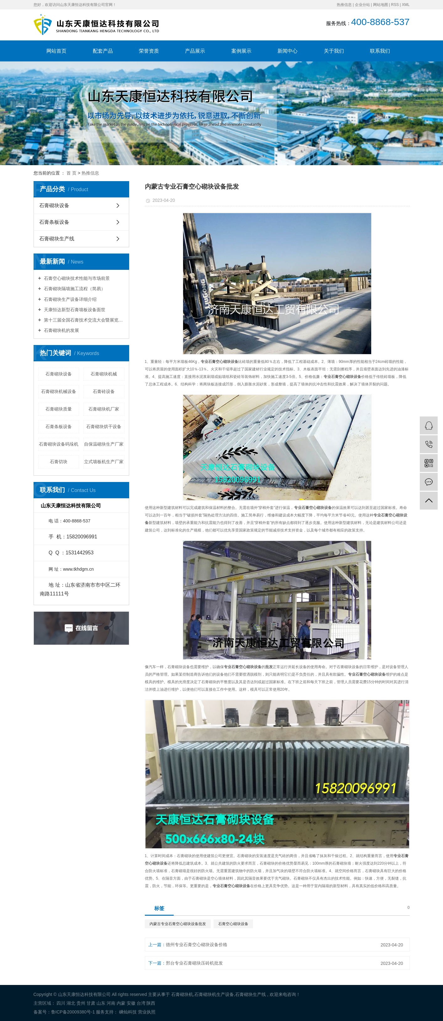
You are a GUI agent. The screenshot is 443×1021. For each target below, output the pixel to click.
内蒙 (121, 1003)
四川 (60, 1003)
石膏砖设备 (104, 391)
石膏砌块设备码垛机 (58, 444)
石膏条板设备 (54, 222)
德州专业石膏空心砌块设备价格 (196, 944)
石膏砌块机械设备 (58, 391)
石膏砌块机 (182, 994)
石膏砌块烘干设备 (103, 426)
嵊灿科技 (127, 1011)
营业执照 (147, 1011)
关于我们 (334, 51)
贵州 (80, 1003)
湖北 (70, 1003)
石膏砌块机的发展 (61, 330)
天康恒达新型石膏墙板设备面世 (74, 309)
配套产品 (103, 51)
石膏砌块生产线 (56, 238)
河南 (111, 1003)
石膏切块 (58, 461)
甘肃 (91, 1003)
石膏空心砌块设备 (233, 924)
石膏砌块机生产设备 (214, 994)
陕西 (150, 1003)
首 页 (71, 172)
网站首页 (56, 51)
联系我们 (380, 51)
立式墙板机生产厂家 (104, 461)
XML (406, 5)
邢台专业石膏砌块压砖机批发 (194, 963)
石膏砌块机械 (104, 373)
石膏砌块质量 (58, 408)
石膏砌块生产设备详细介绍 (70, 299)
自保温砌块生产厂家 (104, 444)
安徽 (131, 1003)
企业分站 (362, 5)
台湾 (141, 1003)
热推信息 (344, 5)
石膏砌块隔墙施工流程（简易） (74, 288)
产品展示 (195, 51)
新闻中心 (287, 51)
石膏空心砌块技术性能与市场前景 (76, 278)
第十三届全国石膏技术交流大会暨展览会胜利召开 (83, 319)
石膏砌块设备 (54, 205)
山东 (101, 1003)
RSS (395, 5)
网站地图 (380, 5)
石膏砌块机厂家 (103, 408)
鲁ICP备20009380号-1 (73, 1011)
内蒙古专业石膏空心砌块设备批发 (178, 924)
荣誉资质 (149, 51)
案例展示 (241, 51)
